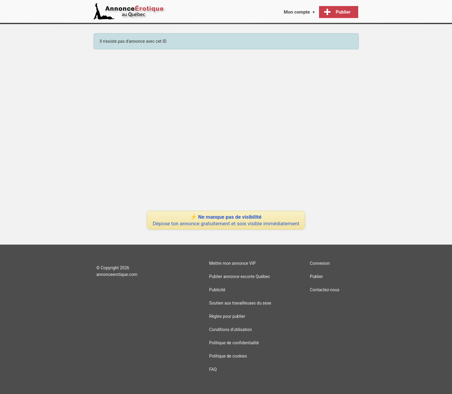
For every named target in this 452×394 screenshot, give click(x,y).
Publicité (217, 289)
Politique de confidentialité (234, 342)
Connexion (320, 263)
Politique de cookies (228, 356)
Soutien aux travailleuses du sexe (240, 303)
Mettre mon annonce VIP (232, 263)
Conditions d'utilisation (230, 329)
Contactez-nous (325, 289)
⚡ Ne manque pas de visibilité (226, 220)
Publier (316, 276)
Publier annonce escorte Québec (239, 276)
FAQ (213, 369)
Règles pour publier (227, 316)
